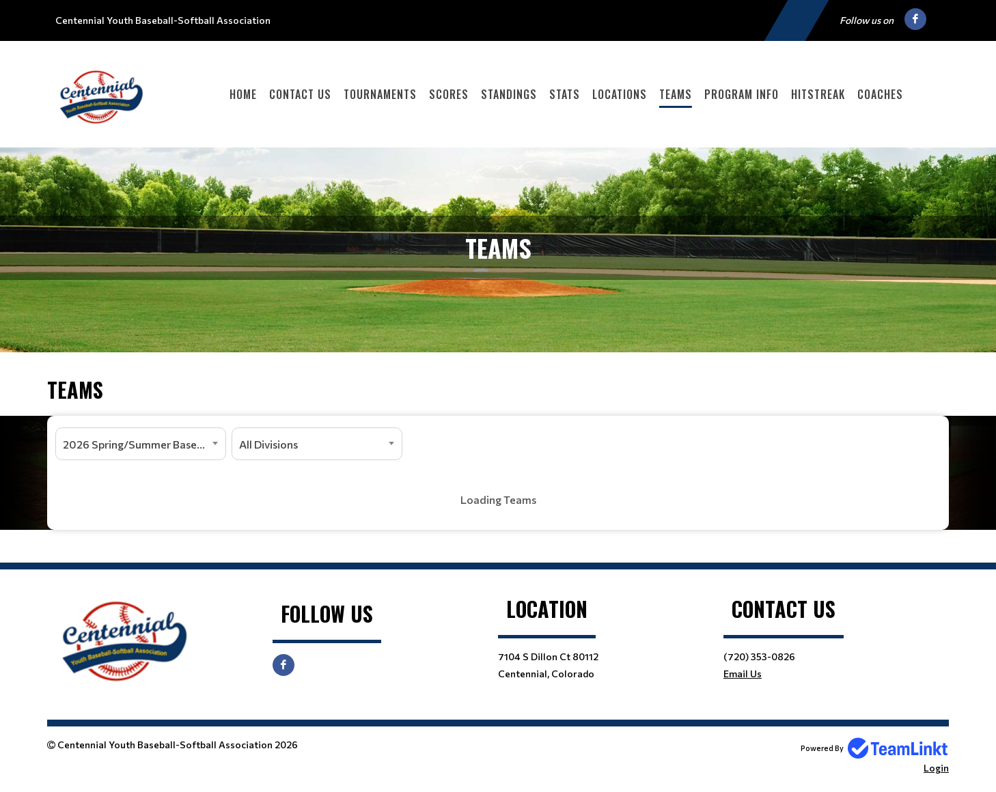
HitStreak (818, 94)
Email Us (742, 673)
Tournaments (380, 94)
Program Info (741, 94)
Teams (675, 94)
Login (936, 768)
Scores (449, 94)
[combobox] (140, 443)
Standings (509, 94)
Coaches (880, 94)
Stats (564, 94)
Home (243, 94)
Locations (619, 94)
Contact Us (300, 94)
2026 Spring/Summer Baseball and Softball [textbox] (144, 444)
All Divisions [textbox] (268, 444)
